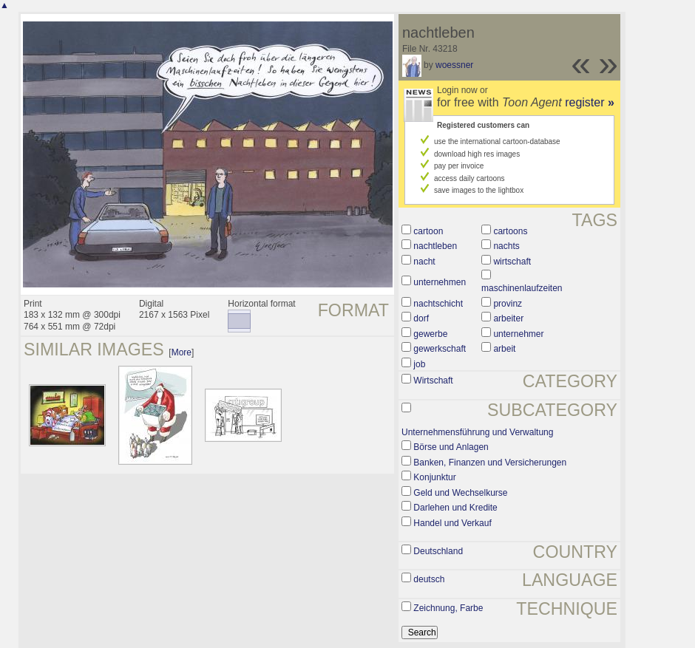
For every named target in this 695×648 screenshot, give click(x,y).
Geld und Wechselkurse (460, 493)
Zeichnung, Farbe (448, 608)
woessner (454, 65)
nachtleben (435, 246)
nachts (506, 246)
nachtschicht (438, 304)
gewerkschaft (439, 349)
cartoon (428, 231)
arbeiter (508, 318)
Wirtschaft (432, 380)
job (419, 364)
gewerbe (430, 334)
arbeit (504, 349)
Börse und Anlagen (450, 447)
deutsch (428, 579)
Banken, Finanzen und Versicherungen (489, 462)
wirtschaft (512, 261)
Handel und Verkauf (452, 523)
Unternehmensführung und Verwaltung (477, 432)
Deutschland (438, 551)
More (181, 352)
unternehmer (518, 334)
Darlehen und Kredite (455, 507)
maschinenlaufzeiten (521, 288)
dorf (421, 318)
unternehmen (439, 282)
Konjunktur (434, 477)
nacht (424, 261)
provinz (507, 304)
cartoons (510, 231)
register (589, 102)
